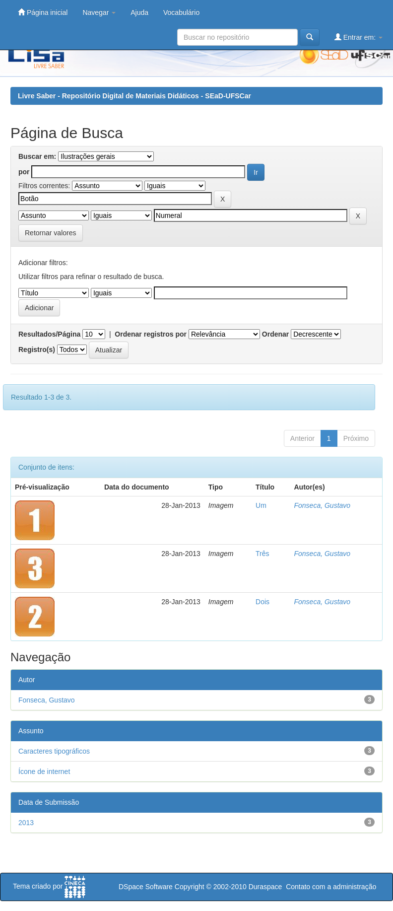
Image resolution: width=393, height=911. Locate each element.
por (24, 172)
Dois (262, 602)
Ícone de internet (44, 771)
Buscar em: (37, 156)
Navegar (99, 12)
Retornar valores (50, 233)
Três (262, 554)
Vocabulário (181, 12)
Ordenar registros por (151, 334)
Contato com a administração (331, 887)
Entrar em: (358, 37)
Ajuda (139, 12)
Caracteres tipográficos (54, 751)
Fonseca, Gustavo (322, 505)
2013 (26, 823)
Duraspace (265, 887)
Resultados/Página (49, 334)
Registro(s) (36, 349)
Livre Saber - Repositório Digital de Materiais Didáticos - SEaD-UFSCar (134, 96)
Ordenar (275, 334)
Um (261, 505)
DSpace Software (146, 887)
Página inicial (42, 12)
